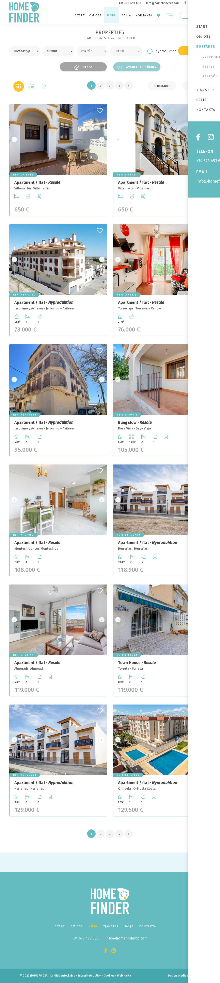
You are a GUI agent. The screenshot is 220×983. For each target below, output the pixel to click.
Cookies (109, 975)
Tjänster (111, 926)
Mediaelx (184, 975)
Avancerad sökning (138, 67)
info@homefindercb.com (162, 3)
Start (80, 15)
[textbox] (28, 50)
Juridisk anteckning (62, 975)
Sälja (126, 15)
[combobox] (25, 51)
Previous (13, 139)
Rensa (83, 67)
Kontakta (144, 15)
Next (102, 139)
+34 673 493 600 (130, 3)
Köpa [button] (111, 15)
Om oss (95, 15)
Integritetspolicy (89, 975)
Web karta (124, 975)
